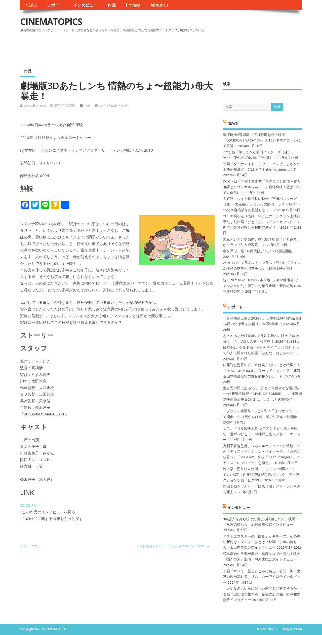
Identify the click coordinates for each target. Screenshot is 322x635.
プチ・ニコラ (32, 546)
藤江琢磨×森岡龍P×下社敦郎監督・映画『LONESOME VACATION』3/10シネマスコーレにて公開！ (262, 140)
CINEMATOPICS (51, 21)
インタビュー (85, 5)
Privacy (133, 5)
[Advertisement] (206, 47)
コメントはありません (114, 105)
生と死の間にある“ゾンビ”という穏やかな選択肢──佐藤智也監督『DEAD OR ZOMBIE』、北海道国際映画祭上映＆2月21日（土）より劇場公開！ (262, 394)
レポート (55, 5)
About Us (159, 5)
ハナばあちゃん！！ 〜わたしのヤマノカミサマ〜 (172, 546)
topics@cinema (35, 105)
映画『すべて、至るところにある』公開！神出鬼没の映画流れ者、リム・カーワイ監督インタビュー (261, 577)
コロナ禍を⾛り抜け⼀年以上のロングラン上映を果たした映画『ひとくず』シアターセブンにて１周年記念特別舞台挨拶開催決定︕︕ (261, 222)
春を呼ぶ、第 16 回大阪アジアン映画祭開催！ (259, 251)
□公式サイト (30, 505)
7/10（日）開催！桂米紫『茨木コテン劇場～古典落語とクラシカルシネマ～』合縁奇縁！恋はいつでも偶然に (262, 187)
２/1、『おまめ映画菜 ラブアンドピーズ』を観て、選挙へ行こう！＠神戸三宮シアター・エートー (261, 434)
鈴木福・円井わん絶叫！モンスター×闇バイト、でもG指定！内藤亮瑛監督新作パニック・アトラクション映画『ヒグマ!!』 (261, 474)
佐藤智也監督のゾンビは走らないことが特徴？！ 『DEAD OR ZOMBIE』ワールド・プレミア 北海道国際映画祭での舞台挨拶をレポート (261, 370)
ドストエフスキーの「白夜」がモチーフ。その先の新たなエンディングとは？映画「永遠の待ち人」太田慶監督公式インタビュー (261, 542)
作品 (112, 5)
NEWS (31, 5)
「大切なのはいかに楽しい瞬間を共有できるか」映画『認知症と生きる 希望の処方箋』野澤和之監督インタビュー (261, 594)
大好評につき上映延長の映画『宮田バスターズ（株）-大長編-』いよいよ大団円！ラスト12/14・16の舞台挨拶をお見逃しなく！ (262, 204)
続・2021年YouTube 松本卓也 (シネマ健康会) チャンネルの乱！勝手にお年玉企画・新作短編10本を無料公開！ (262, 286)
